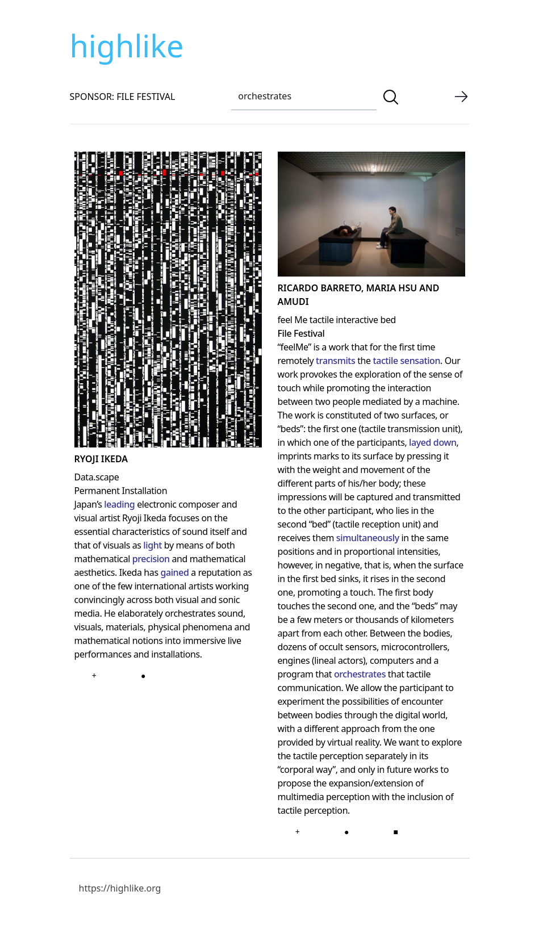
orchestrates (360, 674)
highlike (127, 45)
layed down (433, 442)
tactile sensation (406, 360)
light (152, 545)
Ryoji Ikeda (101, 459)
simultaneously (367, 538)
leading (119, 504)
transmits (335, 360)
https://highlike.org (120, 888)
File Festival (301, 333)
